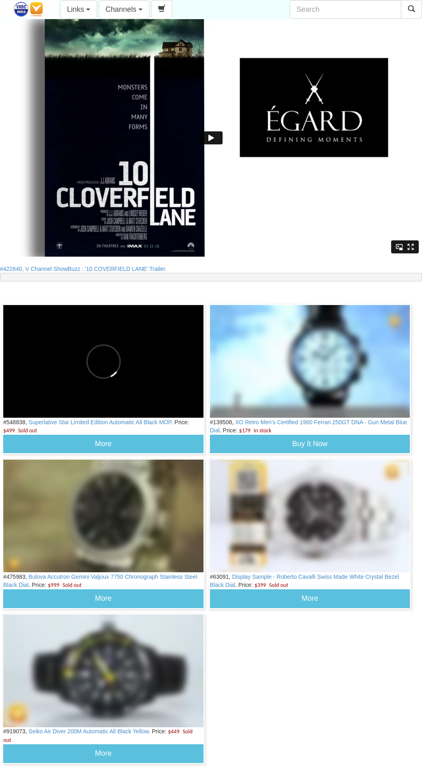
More (103, 444)
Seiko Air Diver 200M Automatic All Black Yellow (88, 731)
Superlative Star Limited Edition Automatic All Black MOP (99, 422)
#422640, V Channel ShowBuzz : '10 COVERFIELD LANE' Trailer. (85, 269)
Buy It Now (310, 444)
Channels (124, 9)
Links (78, 9)
